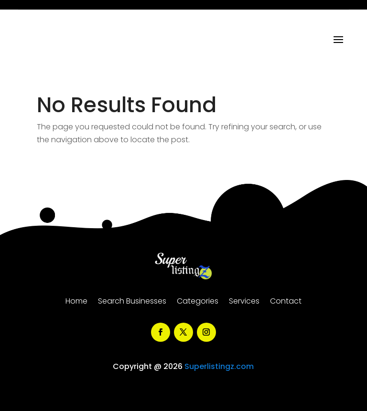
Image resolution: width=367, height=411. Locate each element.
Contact (286, 302)
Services (244, 302)
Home (76, 302)
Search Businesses (132, 302)
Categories (197, 302)
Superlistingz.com (219, 366)
